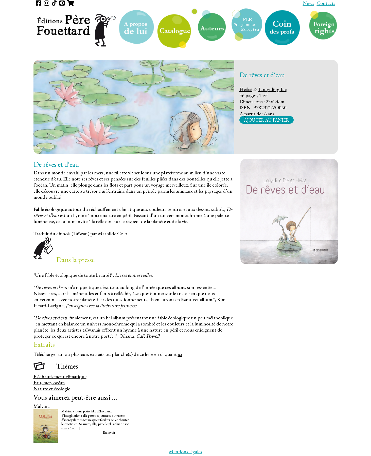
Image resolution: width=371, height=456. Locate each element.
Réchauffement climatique (59, 376)
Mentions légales (185, 451)
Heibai (245, 89)
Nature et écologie (51, 388)
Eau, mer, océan (49, 382)
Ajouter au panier (266, 120)
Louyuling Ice (272, 89)
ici (180, 354)
